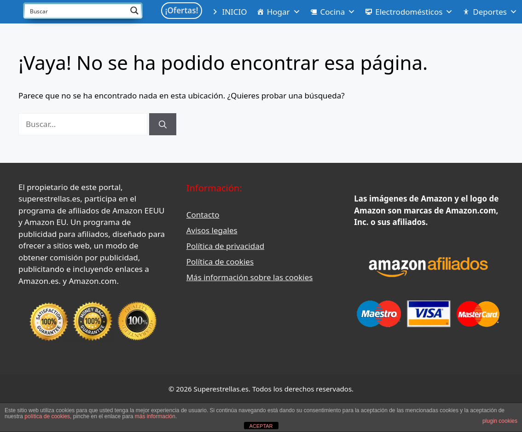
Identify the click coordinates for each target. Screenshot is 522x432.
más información (155, 416)
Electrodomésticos (414, 12)
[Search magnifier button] (134, 10)
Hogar (284, 12)
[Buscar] (162, 124)
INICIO (234, 11)
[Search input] (77, 10)
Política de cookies (220, 261)
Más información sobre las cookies (249, 277)
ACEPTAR (261, 426)
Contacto (203, 214)
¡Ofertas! (181, 10)
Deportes (495, 12)
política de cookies (47, 416)
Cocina (338, 12)
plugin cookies (499, 421)
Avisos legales (212, 230)
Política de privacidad (225, 246)
